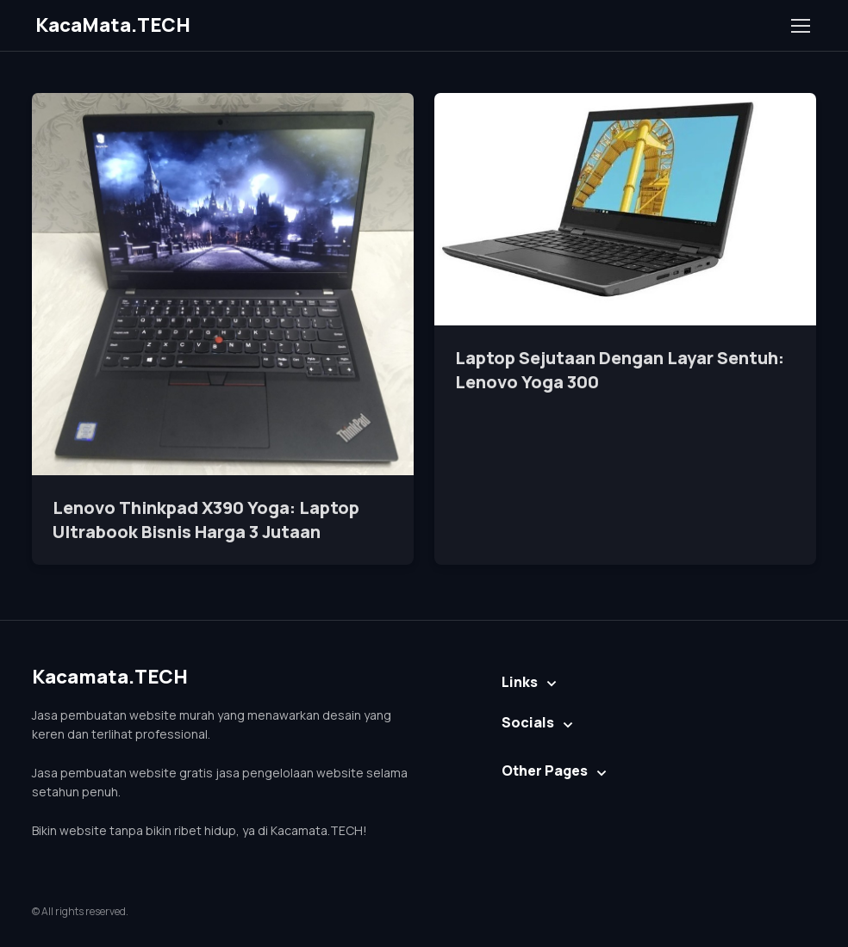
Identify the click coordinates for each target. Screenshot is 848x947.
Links (520, 681)
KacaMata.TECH (112, 25)
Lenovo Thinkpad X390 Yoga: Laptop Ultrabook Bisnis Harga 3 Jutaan (206, 519)
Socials (528, 722)
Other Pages (545, 770)
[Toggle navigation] (800, 25)
